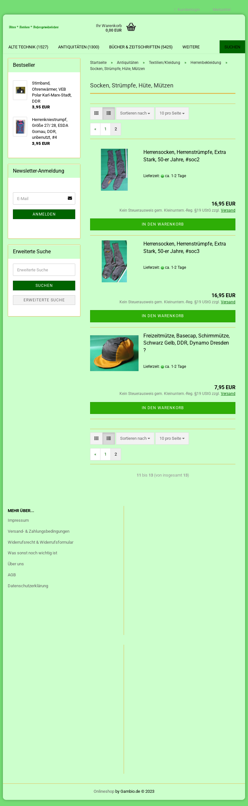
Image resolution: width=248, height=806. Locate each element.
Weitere (191, 47)
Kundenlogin (187, 9)
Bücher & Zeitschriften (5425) (141, 47)
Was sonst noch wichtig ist (32, 559)
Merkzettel (220, 9)
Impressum (18, 526)
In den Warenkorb (163, 230)
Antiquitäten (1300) (78, 47)
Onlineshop (104, 797)
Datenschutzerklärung (28, 592)
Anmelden (44, 220)
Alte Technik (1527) (28, 47)
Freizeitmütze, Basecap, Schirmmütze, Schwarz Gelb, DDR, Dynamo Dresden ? (186, 349)
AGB (12, 581)
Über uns (16, 570)
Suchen (232, 47)
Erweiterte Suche (44, 306)
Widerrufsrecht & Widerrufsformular (40, 548)
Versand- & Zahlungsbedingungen (38, 537)
